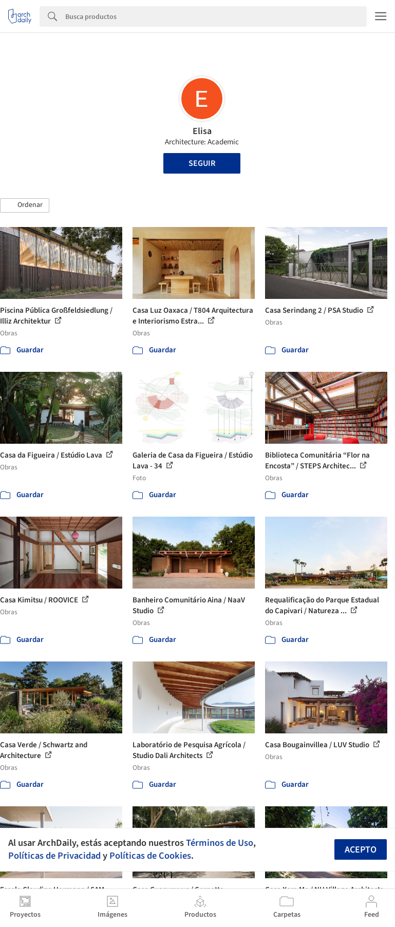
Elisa (202, 131)
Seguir (202, 163)
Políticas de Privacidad (54, 855)
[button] (24, 205)
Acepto (361, 849)
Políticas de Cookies (150, 855)
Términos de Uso (219, 842)
